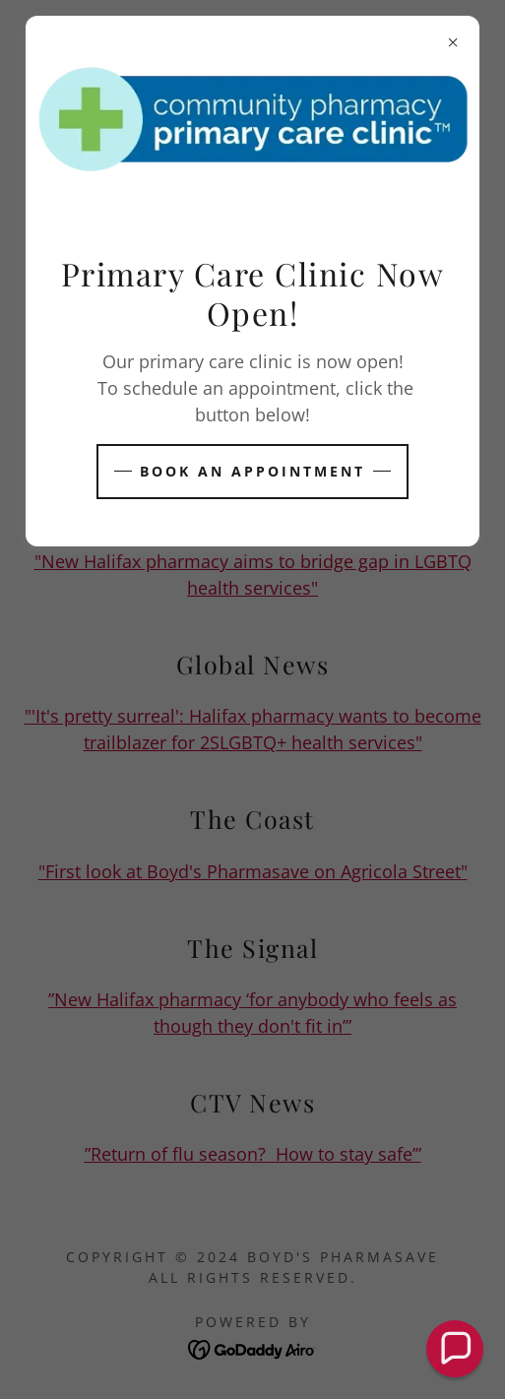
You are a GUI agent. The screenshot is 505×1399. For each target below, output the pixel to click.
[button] (454, 1348)
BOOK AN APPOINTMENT (252, 471)
